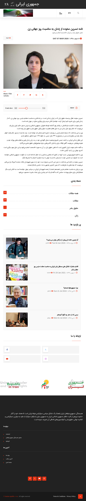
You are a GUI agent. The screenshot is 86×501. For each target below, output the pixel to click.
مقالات (75, 201)
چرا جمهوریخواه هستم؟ (70, 287)
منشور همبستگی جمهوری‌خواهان (14, 438)
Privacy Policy (71, 496)
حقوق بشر (74, 208)
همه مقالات (73, 193)
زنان (76, 216)
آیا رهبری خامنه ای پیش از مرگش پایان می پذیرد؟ (62, 239)
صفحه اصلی (9, 462)
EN (69, 13)
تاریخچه (8, 441)
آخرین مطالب (9, 459)
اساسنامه (8, 434)
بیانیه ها (8, 455)
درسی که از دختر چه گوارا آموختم (67, 314)
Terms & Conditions (59, 496)
